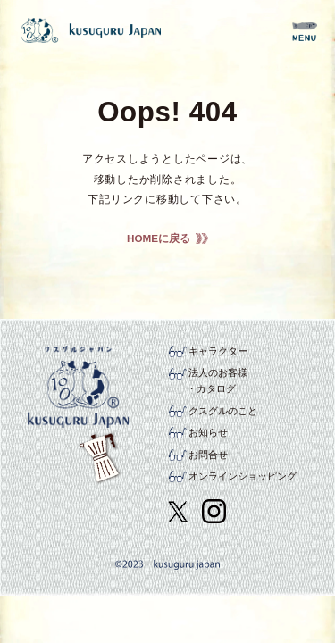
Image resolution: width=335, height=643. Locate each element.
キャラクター (217, 351)
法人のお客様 (217, 372)
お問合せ (208, 454)
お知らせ (208, 432)
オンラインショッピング (242, 476)
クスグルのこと (222, 410)
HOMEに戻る (158, 238)
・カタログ (211, 388)
